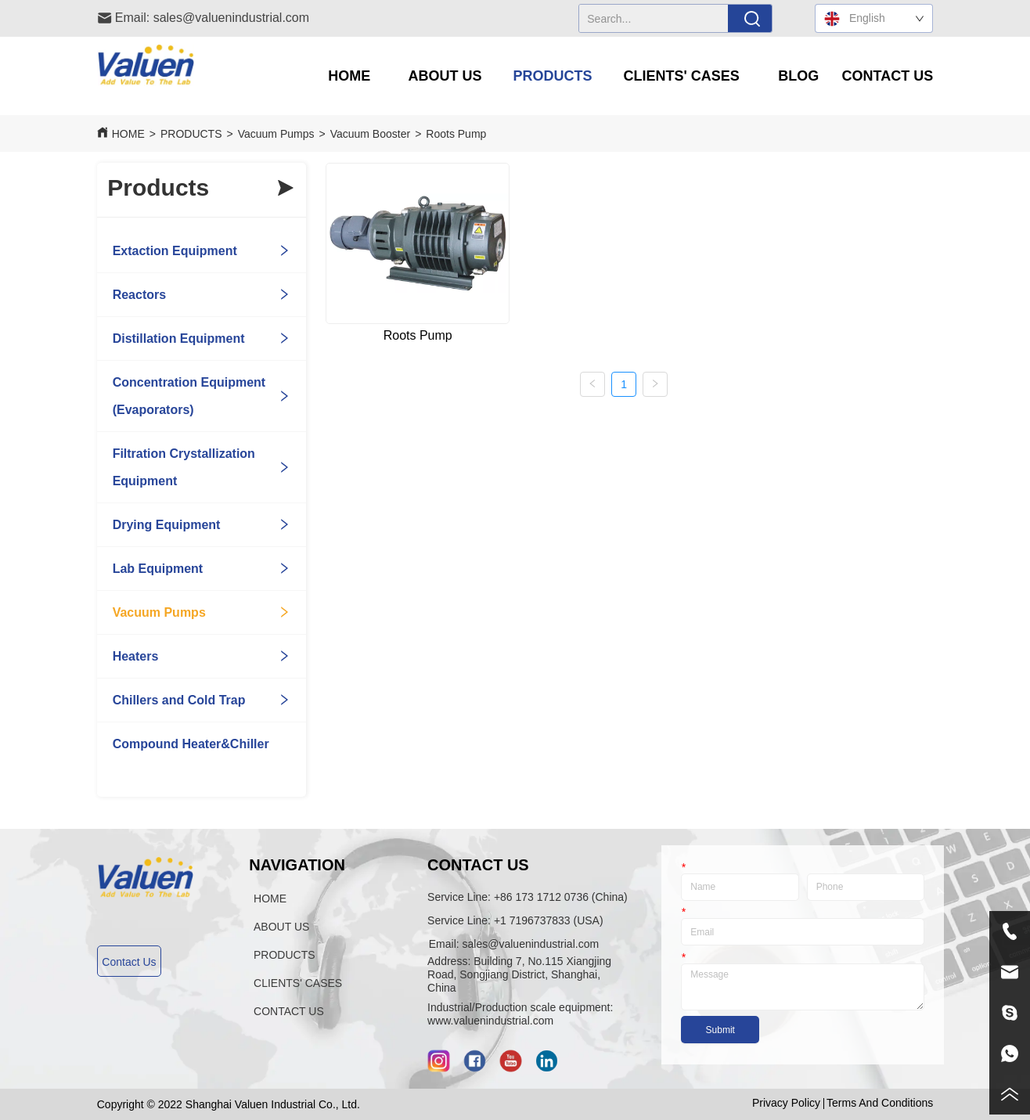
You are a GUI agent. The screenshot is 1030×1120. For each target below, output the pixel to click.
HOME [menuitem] (349, 76)
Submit (720, 1030)
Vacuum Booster (370, 134)
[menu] (619, 76)
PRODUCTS (191, 134)
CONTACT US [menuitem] (888, 76)
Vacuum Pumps (276, 134)
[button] (445, 76)
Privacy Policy (786, 1103)
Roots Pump (456, 134)
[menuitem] (445, 76)
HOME (128, 134)
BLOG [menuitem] (798, 76)
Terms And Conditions (880, 1103)
